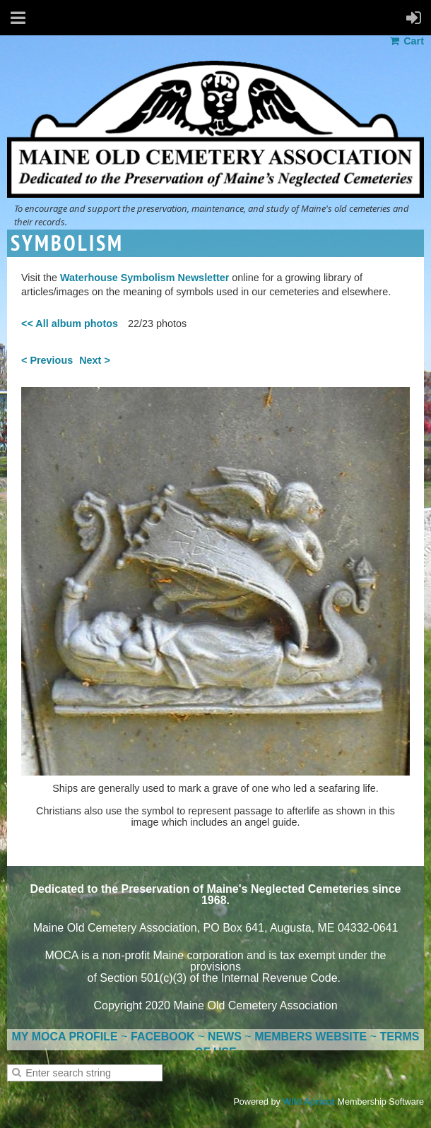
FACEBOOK (163, 1037)
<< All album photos (69, 323)
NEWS (225, 1037)
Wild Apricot (309, 1102)
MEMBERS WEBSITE (310, 1037)
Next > (94, 360)
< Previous (47, 360)
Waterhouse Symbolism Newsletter (144, 277)
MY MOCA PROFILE (65, 1037)
